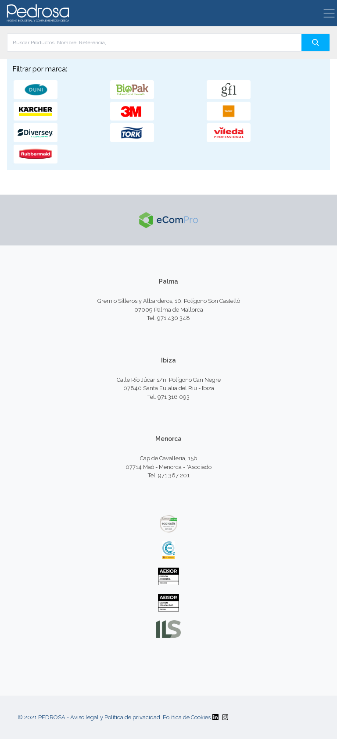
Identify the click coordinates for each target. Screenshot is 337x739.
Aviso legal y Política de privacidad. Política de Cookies (140, 717)
